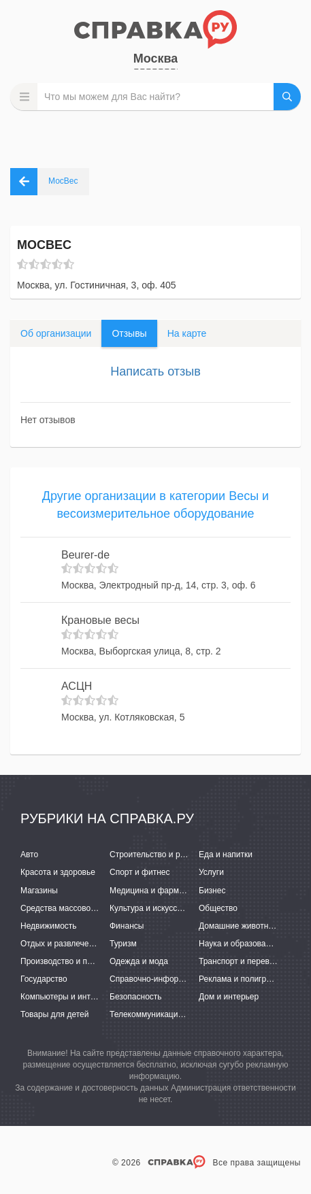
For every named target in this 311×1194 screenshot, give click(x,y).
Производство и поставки (68, 961)
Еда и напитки (225, 854)
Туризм (123, 943)
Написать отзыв (155, 371)
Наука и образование (239, 943)
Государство (43, 979)
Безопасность (136, 996)
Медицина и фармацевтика (162, 890)
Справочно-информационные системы (183, 979)
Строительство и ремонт (156, 854)
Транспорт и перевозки (242, 961)
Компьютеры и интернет (66, 996)
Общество (218, 908)
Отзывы (129, 333)
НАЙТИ (287, 96)
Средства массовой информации (83, 908)
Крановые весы (100, 620)
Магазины (39, 890)
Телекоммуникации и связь (161, 1014)
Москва (155, 58)
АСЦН (76, 686)
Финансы (127, 926)
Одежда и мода (139, 961)
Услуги (211, 872)
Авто (29, 854)
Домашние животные (239, 926)
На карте (187, 333)
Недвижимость (48, 926)
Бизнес (212, 890)
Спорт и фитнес (140, 872)
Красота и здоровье (57, 872)
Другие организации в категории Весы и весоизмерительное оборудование (155, 504)
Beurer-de (85, 555)
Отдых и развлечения (61, 943)
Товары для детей (54, 1014)
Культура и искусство (150, 908)
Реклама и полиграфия (243, 979)
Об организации (55, 333)
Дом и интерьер (229, 996)
